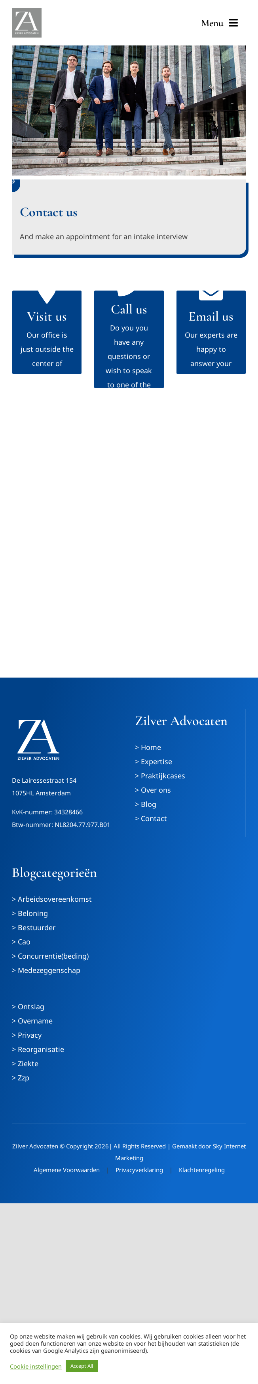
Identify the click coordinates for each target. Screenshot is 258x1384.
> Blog (145, 804)
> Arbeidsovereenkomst (52, 899)
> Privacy (27, 1035)
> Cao (21, 941)
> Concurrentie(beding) (50, 956)
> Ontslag (28, 1006)
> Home (148, 747)
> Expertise (153, 761)
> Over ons (153, 790)
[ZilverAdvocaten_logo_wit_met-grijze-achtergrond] (27, 11)
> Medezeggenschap (46, 970)
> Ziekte (25, 1063)
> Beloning (30, 913)
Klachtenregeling (202, 1170)
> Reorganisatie (38, 1049)
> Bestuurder (33, 927)
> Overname (32, 1020)
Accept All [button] (81, 1365)
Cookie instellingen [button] (36, 1366)
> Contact (151, 818)
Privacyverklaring (139, 1170)
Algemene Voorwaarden (67, 1170)
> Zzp (20, 1077)
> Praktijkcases (160, 775)
